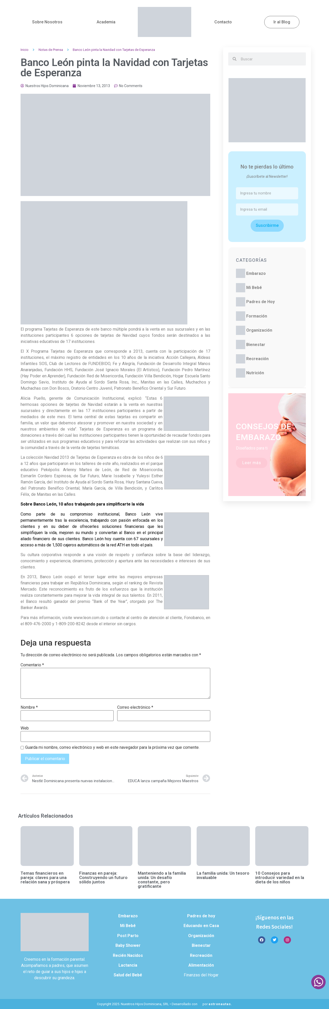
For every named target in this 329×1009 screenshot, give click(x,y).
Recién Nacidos (128, 955)
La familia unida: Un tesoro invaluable (223, 875)
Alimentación (201, 965)
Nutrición (255, 372)
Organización (259, 330)
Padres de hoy (201, 915)
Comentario (32, 665)
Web (25, 728)
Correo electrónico (135, 707)
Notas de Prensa (51, 50)
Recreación (257, 358)
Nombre (29, 707)
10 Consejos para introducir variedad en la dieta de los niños (279, 877)
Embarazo (256, 273)
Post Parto (128, 935)
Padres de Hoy (260, 301)
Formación (256, 316)
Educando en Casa (201, 925)
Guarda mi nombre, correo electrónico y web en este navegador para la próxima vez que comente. (112, 747)
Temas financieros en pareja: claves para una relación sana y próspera (45, 877)
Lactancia (127, 965)
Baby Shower (128, 945)
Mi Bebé (254, 287)
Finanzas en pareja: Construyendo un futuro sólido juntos (103, 877)
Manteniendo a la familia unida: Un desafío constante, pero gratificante (162, 880)
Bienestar (255, 344)
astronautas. (220, 1004)
